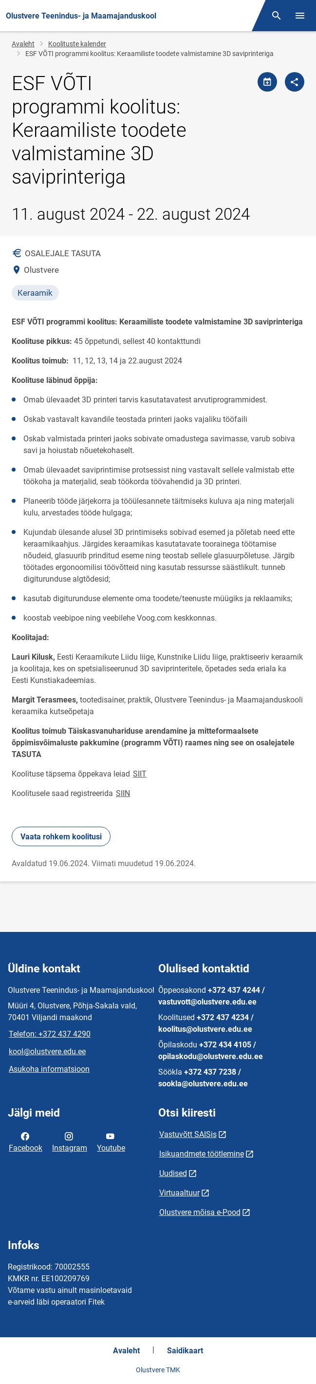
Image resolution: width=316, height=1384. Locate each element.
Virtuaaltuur (179, 1192)
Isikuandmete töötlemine (201, 1153)
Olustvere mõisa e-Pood (200, 1212)
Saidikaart (185, 1350)
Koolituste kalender (77, 44)
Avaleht (23, 44)
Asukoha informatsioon (49, 1069)
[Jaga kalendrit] (267, 82)
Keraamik (35, 293)
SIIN (123, 793)
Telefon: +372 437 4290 (50, 1034)
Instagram (69, 1141)
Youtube (111, 1141)
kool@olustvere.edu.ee (47, 1051)
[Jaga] (294, 82)
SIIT (140, 773)
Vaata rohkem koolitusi (61, 836)
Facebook (25, 1141)
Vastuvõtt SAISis (188, 1134)
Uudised (173, 1173)
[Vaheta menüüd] (300, 15)
